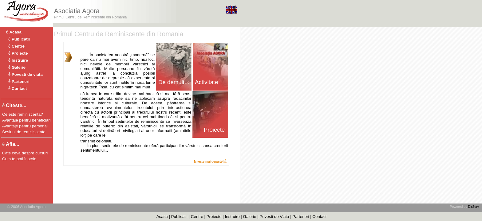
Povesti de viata (27, 74)
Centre (18, 46)
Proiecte (20, 53)
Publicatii (21, 39)
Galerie (19, 67)
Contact (19, 88)
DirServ (473, 206)
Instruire (20, 60)
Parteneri (21, 81)
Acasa (15, 32)
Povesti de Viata (274, 216)
